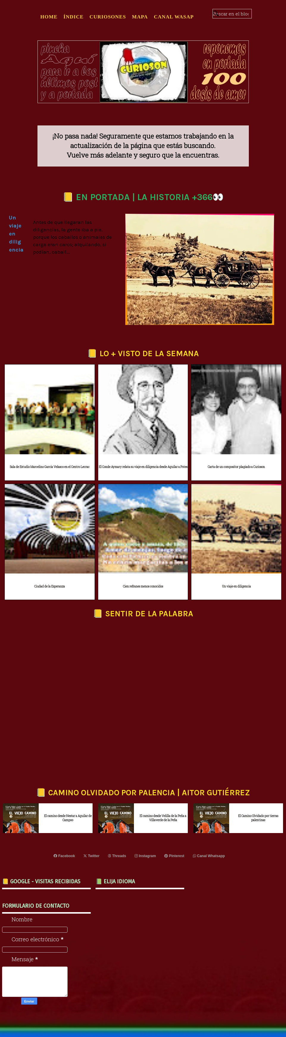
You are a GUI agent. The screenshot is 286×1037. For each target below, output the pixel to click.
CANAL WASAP (174, 17)
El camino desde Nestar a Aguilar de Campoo (68, 818)
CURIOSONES (108, 17)
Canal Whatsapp (209, 856)
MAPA (140, 17)
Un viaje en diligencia (236, 586)
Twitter (92, 856)
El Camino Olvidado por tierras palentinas (258, 818)
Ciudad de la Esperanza (49, 586)
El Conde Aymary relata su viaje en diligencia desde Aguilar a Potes (143, 467)
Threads (117, 856)
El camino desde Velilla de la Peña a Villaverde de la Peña (163, 818)
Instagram (145, 856)
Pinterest (174, 856)
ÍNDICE (73, 17)
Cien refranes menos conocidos (143, 586)
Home (49, 17)
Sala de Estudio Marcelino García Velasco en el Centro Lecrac (50, 467)
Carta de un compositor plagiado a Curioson (236, 467)
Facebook (64, 856)
